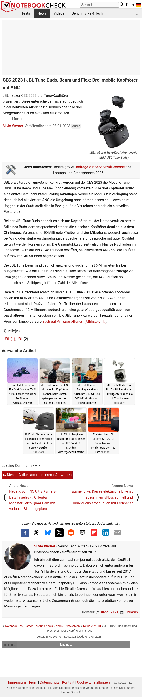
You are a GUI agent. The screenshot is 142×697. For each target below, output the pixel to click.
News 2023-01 (92, 626)
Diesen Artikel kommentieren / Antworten (37, 475)
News (41, 13)
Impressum (17, 682)
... (136, 13)
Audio (76, 126)
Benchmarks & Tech (87, 13)
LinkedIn (129, 612)
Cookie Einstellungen (93, 682)
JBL (20, 339)
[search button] (122, 4)
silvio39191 (107, 612)
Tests (25, 13)
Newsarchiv (73, 626)
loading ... (10, 644)
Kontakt (68, 682)
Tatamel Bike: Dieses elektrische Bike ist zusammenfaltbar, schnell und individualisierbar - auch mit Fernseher (101, 497)
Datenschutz (49, 682)
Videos (58, 13)
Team (32, 682)
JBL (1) (9, 339)
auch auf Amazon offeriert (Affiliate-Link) (74, 321)
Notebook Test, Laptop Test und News (29, 626)
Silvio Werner (13, 126)
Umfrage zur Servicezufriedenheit (101, 167)
